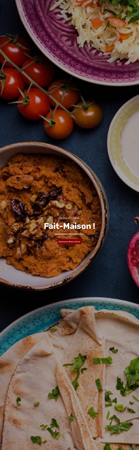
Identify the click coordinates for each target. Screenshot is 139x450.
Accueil (45, 5)
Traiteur (76, 5)
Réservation (64, 5)
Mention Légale (107, 5)
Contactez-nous (91, 5)
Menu (54, 5)
